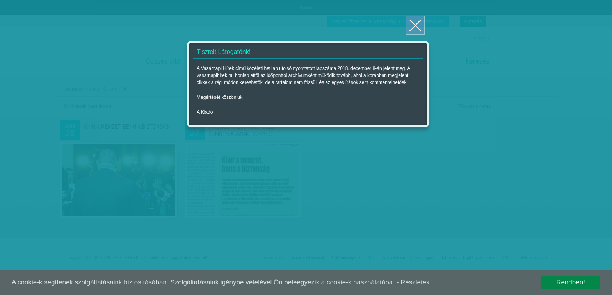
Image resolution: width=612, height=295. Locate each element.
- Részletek (413, 282)
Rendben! (570, 282)
